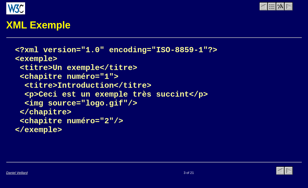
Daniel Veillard (17, 173)
